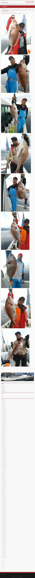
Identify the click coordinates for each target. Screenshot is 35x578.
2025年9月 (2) (4, 402)
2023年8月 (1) (4, 434)
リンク (3, 568)
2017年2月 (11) (4, 552)
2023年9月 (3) (4, 432)
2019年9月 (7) (4, 502)
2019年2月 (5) (4, 514)
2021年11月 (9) (4, 464)
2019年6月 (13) (4, 507)
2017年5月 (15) (4, 547)
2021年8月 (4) (4, 469)
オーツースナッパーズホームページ (5, 381)
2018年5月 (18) (4, 529)
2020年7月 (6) (4, 487)
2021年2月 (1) (4, 479)
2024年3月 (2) (4, 424)
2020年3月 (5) (4, 494)
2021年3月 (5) (4, 477)
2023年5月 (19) (4, 439)
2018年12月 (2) (4, 517)
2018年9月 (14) (4, 522)
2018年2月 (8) (4, 534)
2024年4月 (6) (4, 422)
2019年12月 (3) (4, 497)
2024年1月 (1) (4, 427)
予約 (2, 563)
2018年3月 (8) (4, 532)
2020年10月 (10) (4, 482)
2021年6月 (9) (4, 472)
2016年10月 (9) (4, 557)
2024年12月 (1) (4, 409)
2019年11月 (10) (4, 499)
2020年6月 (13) (4, 489)
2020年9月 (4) (4, 484)
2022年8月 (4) (4, 454)
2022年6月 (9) (4, 457)
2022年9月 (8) (4, 452)
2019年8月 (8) (4, 504)
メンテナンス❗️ (4, 385)
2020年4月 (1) (4, 492)
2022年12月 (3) (4, 447)
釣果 (2, 396)
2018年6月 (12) (4, 527)
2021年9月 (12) (4, 467)
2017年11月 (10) (4, 537)
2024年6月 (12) (4, 419)
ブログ (3, 561)
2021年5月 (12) (4, 474)
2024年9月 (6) (4, 414)
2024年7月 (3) (4, 417)
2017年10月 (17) (4, 539)
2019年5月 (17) (4, 509)
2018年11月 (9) (4, 519)
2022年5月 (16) (4, 459)
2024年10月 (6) (4, 412)
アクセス (3, 566)
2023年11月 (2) (4, 429)
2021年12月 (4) (4, 462)
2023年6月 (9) (4, 437)
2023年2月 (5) (4, 444)
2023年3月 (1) (4, 442)
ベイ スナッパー (4, 2)
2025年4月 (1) (4, 407)
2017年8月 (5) (4, 542)
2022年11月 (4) (4, 449)
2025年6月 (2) (4, 404)
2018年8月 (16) (4, 524)
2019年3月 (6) (4, 512)
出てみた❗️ (3, 387)
